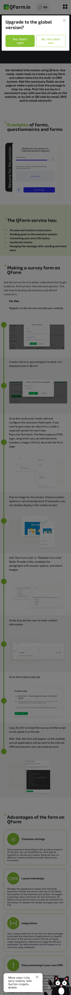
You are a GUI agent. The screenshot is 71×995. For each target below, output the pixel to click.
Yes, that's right (20, 41)
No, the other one (50, 41)
